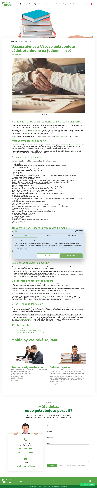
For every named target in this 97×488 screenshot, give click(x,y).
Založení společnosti (64, 367)
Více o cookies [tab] (72, 235)
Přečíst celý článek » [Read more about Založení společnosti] (55, 384)
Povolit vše (71, 255)
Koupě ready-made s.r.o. (27, 367)
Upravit (48, 255)
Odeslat (52, 465)
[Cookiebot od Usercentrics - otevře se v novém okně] (76, 231)
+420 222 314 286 (25, 452)
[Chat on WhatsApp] (87, 485)
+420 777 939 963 (25, 449)
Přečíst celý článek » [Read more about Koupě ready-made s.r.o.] (16, 380)
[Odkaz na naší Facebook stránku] (90, 481)
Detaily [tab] (48, 235)
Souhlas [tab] (25, 235)
